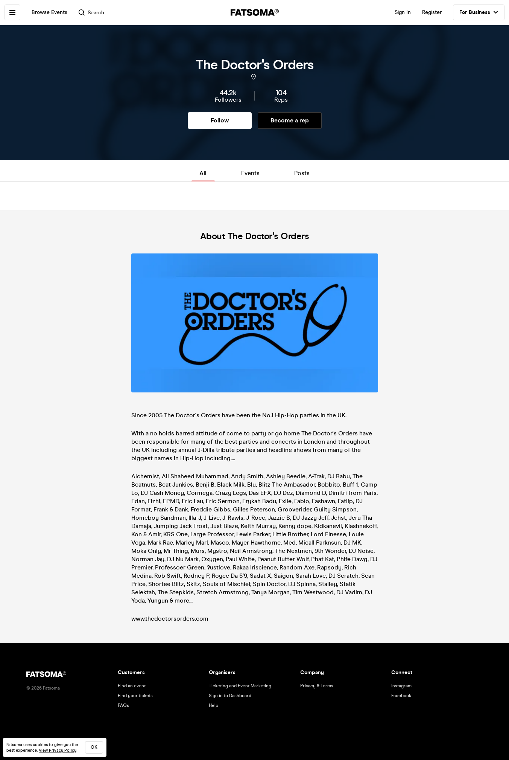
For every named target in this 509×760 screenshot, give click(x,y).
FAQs (123, 705)
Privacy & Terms (316, 685)
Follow (220, 120)
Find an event (132, 685)
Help (213, 705)
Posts (302, 173)
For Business (478, 12)
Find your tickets (135, 695)
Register (432, 12)
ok (94, 747)
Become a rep (289, 120)
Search (91, 12)
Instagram (401, 685)
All (203, 173)
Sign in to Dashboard (230, 695)
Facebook (401, 695)
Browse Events (49, 12)
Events (250, 173)
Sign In (403, 12)
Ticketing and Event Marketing (240, 685)
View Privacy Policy (57, 750)
